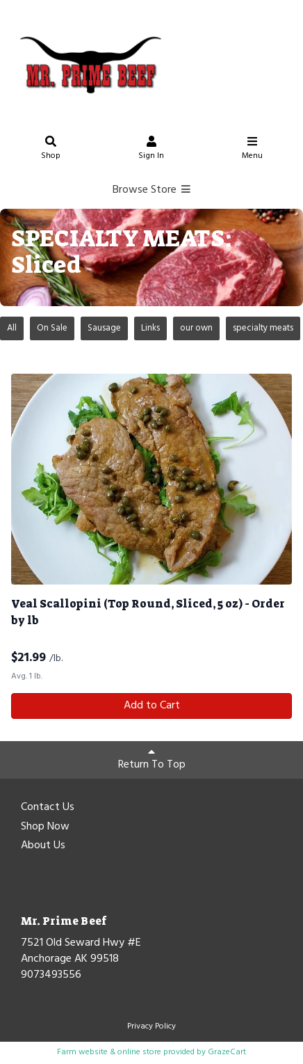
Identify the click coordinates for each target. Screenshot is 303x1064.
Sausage (104, 328)
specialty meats (263, 328)
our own (196, 328)
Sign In (151, 150)
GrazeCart (227, 1052)
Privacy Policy (151, 1026)
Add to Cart (152, 706)
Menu (252, 150)
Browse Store (152, 190)
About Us (43, 846)
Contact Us (47, 808)
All (12, 328)
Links (150, 328)
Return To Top (152, 760)
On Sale (52, 328)
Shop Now (45, 827)
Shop (51, 150)
